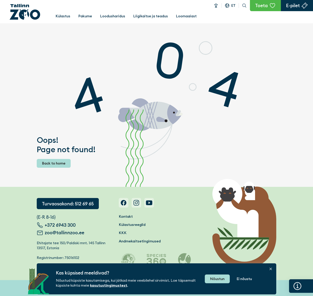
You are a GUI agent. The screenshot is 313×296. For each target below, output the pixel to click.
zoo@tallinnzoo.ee (64, 233)
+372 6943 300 (60, 225)
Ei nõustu (244, 278)
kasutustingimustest (108, 285)
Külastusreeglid (132, 224)
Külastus (62, 16)
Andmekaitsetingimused (140, 241)
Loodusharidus (112, 16)
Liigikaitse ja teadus (150, 16)
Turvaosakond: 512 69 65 (68, 204)
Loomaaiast (186, 16)
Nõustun (217, 278)
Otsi (244, 6)
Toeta (261, 6)
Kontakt (126, 216)
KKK (123, 232)
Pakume (85, 16)
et (233, 5)
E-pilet (293, 6)
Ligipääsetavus (216, 6)
